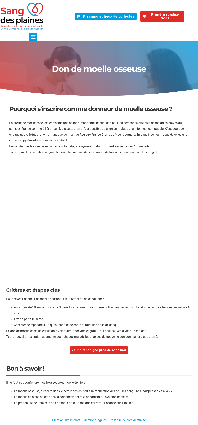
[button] (33, 37)
